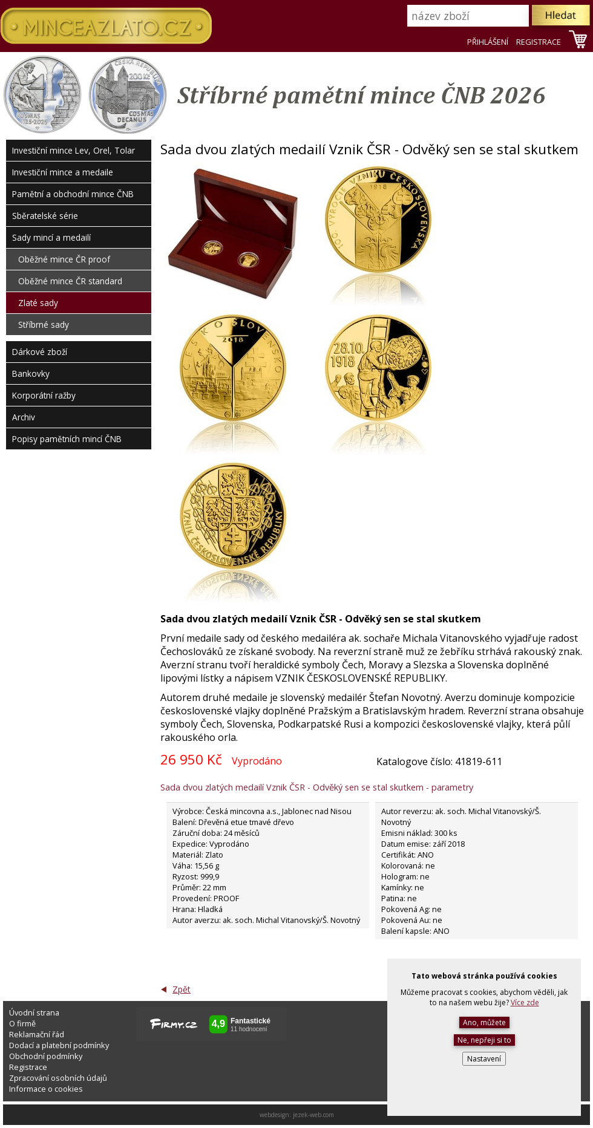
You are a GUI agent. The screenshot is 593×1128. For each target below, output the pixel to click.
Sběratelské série (45, 215)
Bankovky (31, 373)
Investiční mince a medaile (62, 172)
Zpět (181, 989)
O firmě (22, 1023)
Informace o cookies (46, 1088)
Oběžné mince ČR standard (70, 281)
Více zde (525, 1002)
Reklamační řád (36, 1034)
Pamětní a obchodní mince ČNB (73, 194)
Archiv (23, 417)
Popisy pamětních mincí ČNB (67, 439)
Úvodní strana (34, 1012)
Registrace (28, 1066)
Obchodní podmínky (45, 1056)
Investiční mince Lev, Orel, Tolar (73, 150)
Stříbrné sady (43, 324)
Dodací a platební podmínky (59, 1045)
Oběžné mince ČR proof (64, 259)
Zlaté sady (38, 302)
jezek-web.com (313, 1114)
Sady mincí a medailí (51, 237)
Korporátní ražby (44, 395)
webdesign (274, 1114)
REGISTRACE (538, 41)
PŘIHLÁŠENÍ (487, 41)
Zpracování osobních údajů (58, 1077)
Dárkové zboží (39, 351)
